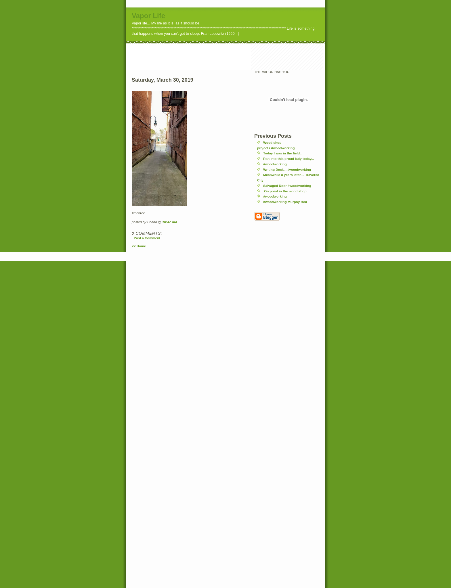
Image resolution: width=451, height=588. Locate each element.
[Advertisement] (230, 56)
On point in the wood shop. (285, 191)
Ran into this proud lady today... (288, 158)
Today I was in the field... (283, 153)
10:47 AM (169, 222)
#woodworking (275, 164)
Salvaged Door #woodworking (287, 185)
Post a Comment (147, 238)
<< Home (139, 246)
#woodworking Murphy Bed (285, 202)
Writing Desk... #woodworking (287, 169)
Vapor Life (148, 16)
